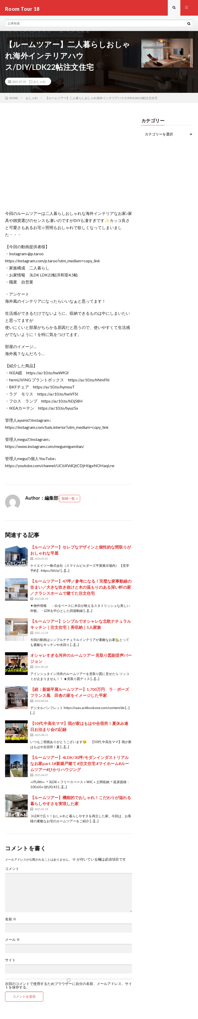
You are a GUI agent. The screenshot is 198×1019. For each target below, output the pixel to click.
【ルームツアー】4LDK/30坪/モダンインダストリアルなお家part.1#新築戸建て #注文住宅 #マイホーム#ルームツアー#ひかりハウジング (79, 765)
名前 (10, 921)
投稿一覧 (68, 501)
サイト (10, 962)
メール (12, 942)
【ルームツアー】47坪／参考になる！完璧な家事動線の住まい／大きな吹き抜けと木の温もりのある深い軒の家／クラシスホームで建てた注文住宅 (80, 589)
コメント (12, 871)
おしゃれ (40, 83)
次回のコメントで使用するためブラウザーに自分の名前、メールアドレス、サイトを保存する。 (68, 987)
